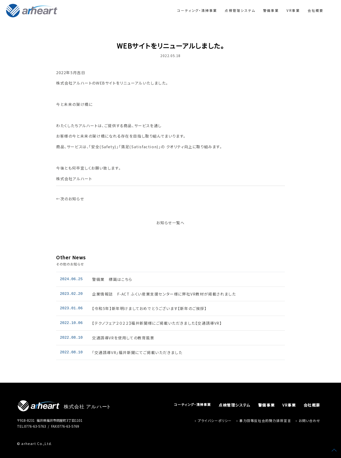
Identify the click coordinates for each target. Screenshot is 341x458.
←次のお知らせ (70, 199)
